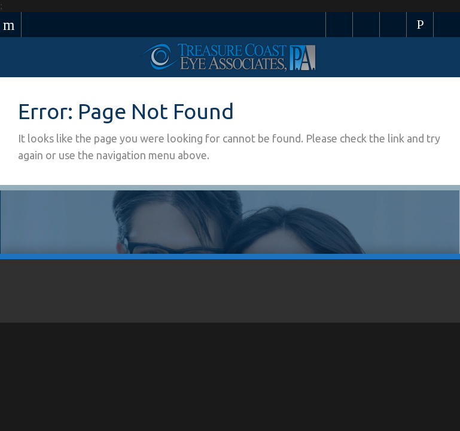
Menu (10, 24)
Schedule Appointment (366, 24)
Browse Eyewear (393, 24)
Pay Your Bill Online (339, 24)
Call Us (420, 24)
